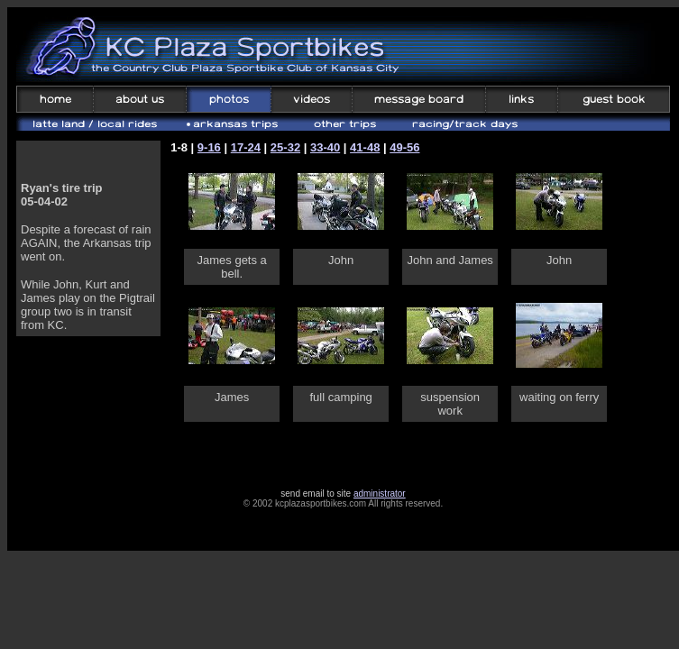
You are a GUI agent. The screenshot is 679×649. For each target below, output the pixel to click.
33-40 (325, 147)
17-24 (246, 147)
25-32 (285, 147)
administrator (379, 493)
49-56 (404, 147)
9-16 (209, 147)
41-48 (365, 147)
